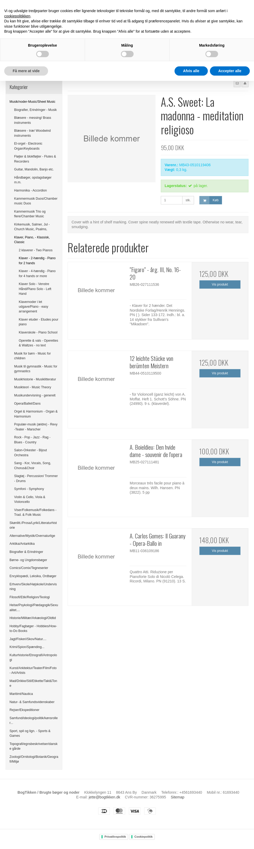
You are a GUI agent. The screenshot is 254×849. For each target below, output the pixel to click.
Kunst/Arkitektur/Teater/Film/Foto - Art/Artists (33, 670)
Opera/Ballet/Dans (27, 403)
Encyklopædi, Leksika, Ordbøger (33, 576)
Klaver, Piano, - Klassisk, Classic (32, 239)
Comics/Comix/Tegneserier (29, 568)
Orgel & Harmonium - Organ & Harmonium (36, 414)
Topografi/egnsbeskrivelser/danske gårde (34, 746)
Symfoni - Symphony (29, 489)
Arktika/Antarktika (22, 544)
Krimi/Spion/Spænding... (27, 647)
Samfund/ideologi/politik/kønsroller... (34, 720)
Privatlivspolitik (115, 836)
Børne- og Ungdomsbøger (28, 560)
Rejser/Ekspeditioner (24, 710)
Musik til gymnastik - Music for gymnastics (35, 369)
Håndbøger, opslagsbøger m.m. (33, 180)
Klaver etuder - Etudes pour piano (38, 322)
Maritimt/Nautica (21, 694)
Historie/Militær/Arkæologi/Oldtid (33, 618)
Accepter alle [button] (229, 71)
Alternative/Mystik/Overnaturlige (32, 536)
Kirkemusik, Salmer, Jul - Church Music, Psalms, (32, 227)
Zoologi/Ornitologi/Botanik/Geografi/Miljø (34, 759)
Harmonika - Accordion (30, 190)
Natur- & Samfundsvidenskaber (32, 702)
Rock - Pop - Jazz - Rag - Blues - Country (32, 439)
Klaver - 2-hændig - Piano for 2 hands (37, 260)
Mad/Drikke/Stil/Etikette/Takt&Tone (33, 683)
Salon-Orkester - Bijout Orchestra (30, 452)
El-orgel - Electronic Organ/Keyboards (28, 146)
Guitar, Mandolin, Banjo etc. (34, 169)
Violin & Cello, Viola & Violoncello (29, 499)
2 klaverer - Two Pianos (36, 250)
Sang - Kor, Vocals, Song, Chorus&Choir (32, 465)
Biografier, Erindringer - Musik (35, 110)
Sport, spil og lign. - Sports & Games (30, 733)
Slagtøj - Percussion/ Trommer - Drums (36, 478)
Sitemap (177, 797)
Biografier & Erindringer (26, 552)
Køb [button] (209, 200)
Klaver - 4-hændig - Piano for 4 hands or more (37, 273)
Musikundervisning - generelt (35, 395)
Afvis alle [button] (191, 71)
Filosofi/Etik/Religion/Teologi (30, 597)
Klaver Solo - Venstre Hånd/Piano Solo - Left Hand (35, 289)
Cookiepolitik (143, 836)
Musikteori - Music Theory (32, 387)
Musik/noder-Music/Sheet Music (32, 102)
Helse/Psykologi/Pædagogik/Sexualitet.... (34, 607)
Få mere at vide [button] (26, 71)
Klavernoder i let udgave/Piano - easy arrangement (33, 306)
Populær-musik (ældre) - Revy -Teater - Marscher (36, 427)
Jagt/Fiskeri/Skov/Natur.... (28, 639)
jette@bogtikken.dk (104, 797)
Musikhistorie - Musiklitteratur (35, 379)
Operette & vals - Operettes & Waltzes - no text (38, 343)
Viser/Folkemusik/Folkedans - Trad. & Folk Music (35, 512)
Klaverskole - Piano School (38, 332)
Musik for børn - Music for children (32, 356)
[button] (237, 83)
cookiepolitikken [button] (17, 16)
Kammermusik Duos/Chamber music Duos (36, 201)
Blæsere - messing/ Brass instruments (32, 120)
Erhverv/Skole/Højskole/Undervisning (33, 586)
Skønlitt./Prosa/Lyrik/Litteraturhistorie (33, 525)
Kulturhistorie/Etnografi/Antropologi (33, 657)
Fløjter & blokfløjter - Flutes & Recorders (35, 159)
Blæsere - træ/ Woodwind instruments (32, 133)
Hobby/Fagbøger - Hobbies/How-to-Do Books (33, 628)
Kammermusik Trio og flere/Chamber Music (30, 214)
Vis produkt (220, 284)
